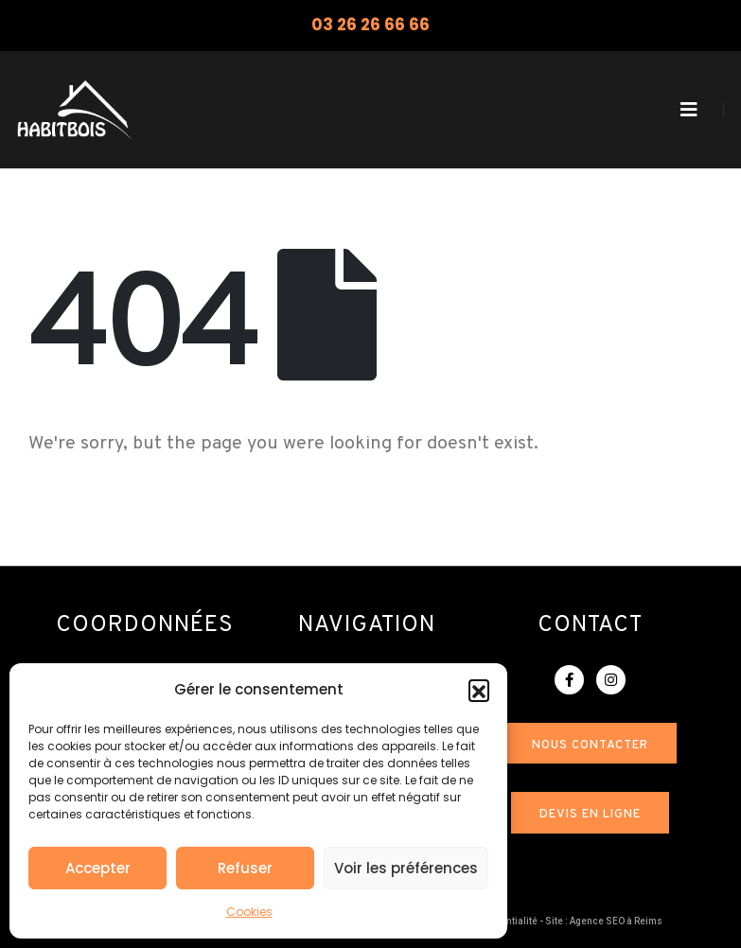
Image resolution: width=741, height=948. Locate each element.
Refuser (245, 868)
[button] (478, 689)
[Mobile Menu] (689, 110)
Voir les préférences (406, 868)
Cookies (249, 912)
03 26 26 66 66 (370, 24)
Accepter (98, 868)
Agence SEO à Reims (616, 921)
